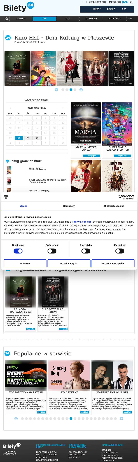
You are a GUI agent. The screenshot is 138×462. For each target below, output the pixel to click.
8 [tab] (50, 413)
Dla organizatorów (78, 447)
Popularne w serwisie (42, 348)
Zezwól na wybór (69, 263)
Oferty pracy (108, 455)
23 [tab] (111, 413)
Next (81, 89)
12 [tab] (67, 413)
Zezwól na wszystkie (113, 263)
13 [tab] (71, 413)
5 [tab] (38, 413)
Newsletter (41, 452)
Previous (56, 89)
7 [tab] (46, 413)
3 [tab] (71, 89)
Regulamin (107, 445)
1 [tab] (63, 89)
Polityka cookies (110, 450)
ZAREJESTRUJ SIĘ (97, 2)
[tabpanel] (17, 68)
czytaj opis (91, 156)
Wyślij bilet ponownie (46, 449)
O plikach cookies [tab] (114, 205)
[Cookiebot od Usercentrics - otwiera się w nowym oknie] (120, 197)
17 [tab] (87, 413)
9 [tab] (54, 413)
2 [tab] (67, 89)
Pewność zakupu (110, 447)
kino (44, 19)
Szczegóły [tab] (69, 205)
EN (131, 2)
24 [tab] (115, 413)
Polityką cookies (81, 221)
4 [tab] (75, 89)
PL (125, 2)
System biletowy (77, 449)
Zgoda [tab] (23, 205)
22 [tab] (107, 413)
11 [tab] (63, 413)
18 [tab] (91, 413)
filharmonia (91, 19)
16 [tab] (83, 413)
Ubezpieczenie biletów (46, 457)
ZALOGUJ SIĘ (115, 2)
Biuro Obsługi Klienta (46, 447)
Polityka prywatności (112, 453)
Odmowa (25, 263)
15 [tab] (79, 413)
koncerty (21, 19)
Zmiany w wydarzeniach (47, 455)
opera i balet (115, 19)
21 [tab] (103, 413)
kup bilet (30, 324)
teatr (67, 19)
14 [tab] (75, 413)
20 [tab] (99, 413)
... (130, 18)
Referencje (74, 452)
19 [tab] (95, 413)
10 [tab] (59, 413)
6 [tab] (42, 413)
